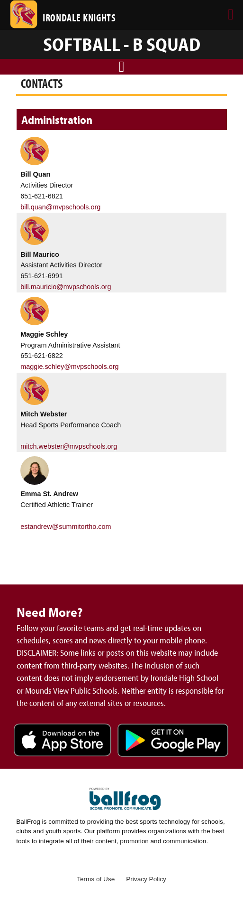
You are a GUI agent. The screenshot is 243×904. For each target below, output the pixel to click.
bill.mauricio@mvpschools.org (65, 287)
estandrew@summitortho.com (65, 526)
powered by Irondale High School (125, 799)
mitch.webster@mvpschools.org (68, 446)
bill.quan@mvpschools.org (60, 207)
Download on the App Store (62, 741)
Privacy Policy (146, 879)
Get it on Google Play (172, 741)
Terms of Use (96, 879)
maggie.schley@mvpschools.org (69, 366)
